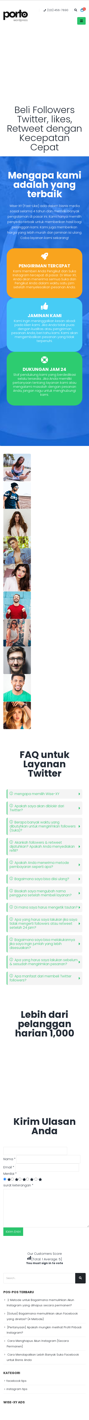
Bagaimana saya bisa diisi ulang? (39, 879)
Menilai (10, 1174)
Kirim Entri (13, 1231)
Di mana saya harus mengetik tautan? (44, 907)
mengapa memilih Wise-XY (34, 794)
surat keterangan (18, 1185)
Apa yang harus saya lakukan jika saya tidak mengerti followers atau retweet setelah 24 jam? (43, 923)
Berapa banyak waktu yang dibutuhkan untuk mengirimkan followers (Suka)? (43, 826)
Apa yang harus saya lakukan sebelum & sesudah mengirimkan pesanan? (44, 962)
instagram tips (16, 1389)
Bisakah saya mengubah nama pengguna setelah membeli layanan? (41, 893)
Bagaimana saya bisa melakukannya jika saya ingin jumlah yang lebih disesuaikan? (42, 943)
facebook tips (16, 1381)
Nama (9, 1159)
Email (8, 1167)
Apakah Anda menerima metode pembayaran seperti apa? (39, 864)
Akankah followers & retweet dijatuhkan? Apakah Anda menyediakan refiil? (42, 846)
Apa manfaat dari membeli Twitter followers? (40, 978)
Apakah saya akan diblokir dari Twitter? (37, 808)
